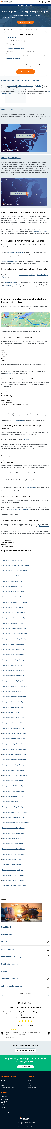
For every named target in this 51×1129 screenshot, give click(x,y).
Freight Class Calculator (33, 1080)
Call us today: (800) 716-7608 (25, 5)
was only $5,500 (27, 439)
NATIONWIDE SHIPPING (10, 29)
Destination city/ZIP (31, 51)
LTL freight (21, 86)
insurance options (44, 526)
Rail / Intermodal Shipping (11, 986)
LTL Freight (5, 942)
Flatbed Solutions (8, 949)
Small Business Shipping (11, 957)
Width (13, 61)
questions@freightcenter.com (8, 1112)
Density (3, 352)
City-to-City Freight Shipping (25, 1050)
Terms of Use (30, 1126)
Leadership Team (5, 1083)
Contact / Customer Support (7, 1087)
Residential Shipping (9, 964)
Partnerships (4, 1085)
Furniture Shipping (8, 971)
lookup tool (9, 373)
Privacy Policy (21, 1126)
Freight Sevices (7, 927)
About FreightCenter (6, 1080)
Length (7, 61)
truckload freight (28, 86)
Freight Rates (6, 934)
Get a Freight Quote (25, 22)
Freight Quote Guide (30, 487)
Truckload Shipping (6, 396)
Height (19, 61)
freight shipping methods (17, 420)
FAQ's (29, 1085)
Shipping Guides (32, 1087)
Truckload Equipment (9, 979)
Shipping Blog (31, 1083)
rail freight (38, 86)
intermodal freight (12, 86)
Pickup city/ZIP (9, 51)
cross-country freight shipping (27, 275)
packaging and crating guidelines (19, 509)
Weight (33, 61)
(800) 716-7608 (4, 1096)
